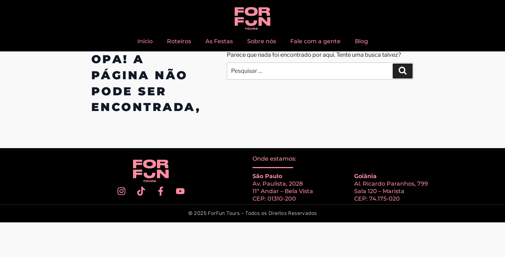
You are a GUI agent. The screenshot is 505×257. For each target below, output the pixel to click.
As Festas (219, 41)
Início (145, 41)
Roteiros (179, 41)
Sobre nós (261, 41)
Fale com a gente (315, 41)
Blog (361, 41)
